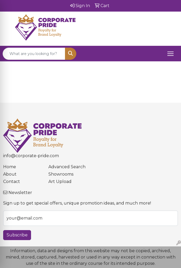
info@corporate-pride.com (31, 155)
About (10, 174)
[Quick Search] (34, 54)
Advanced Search (67, 166)
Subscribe (17, 234)
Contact (11, 181)
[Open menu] (170, 53)
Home (9, 166)
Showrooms (60, 174)
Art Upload (60, 181)
